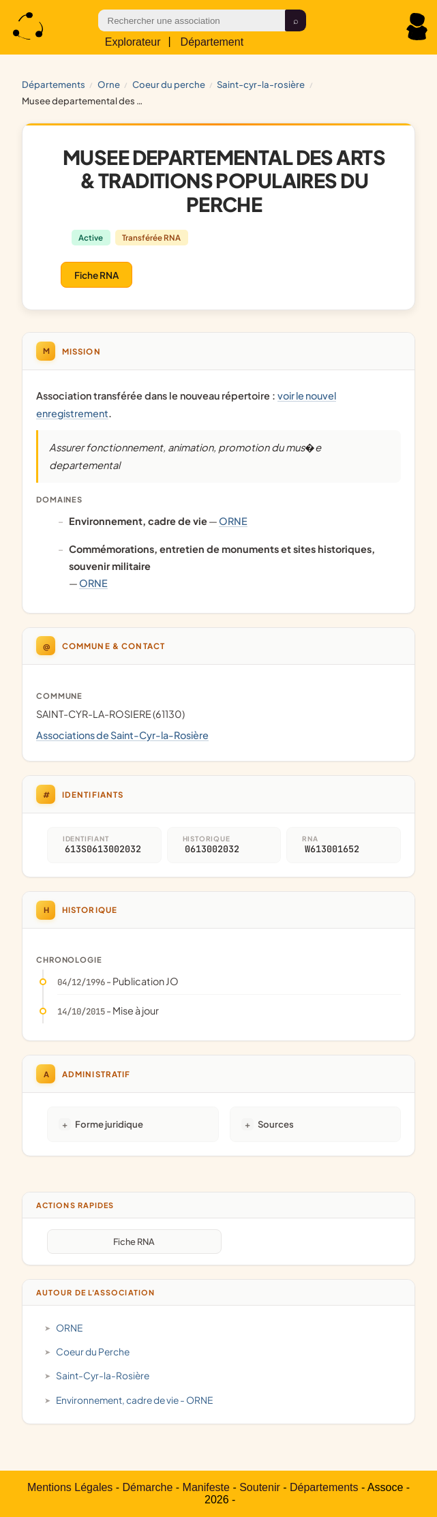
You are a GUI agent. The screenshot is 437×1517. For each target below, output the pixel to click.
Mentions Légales (69, 1487)
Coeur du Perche (168, 84)
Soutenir (259, 1487)
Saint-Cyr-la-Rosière (261, 84)
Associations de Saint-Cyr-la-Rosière (122, 735)
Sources (276, 1124)
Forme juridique (109, 1124)
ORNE (108, 84)
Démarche (148, 1487)
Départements (53, 84)
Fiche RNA (96, 275)
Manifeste (206, 1487)
